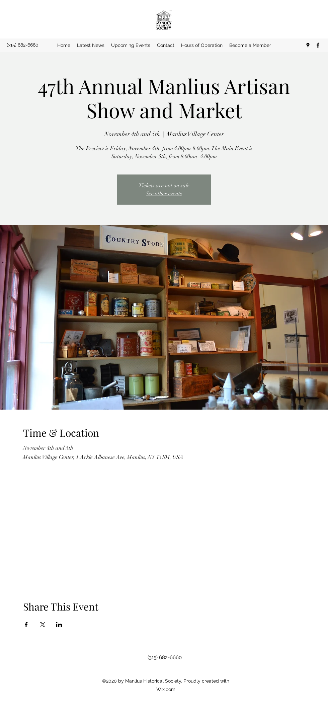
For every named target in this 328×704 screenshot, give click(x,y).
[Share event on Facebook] (26, 624)
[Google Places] (308, 45)
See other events (164, 193)
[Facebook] (318, 45)
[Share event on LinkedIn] (59, 624)
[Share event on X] (42, 624)
